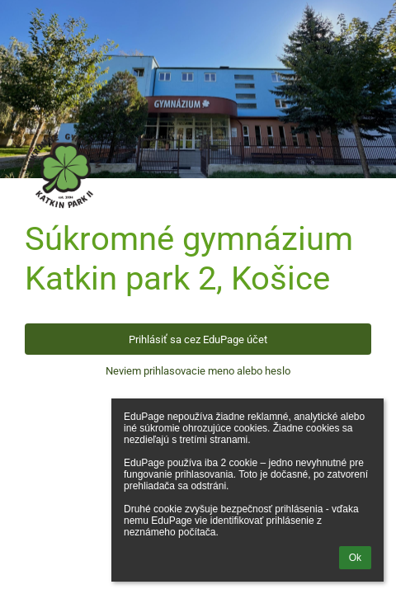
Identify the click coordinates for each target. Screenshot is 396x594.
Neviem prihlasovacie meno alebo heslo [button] (198, 371)
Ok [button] (355, 557)
